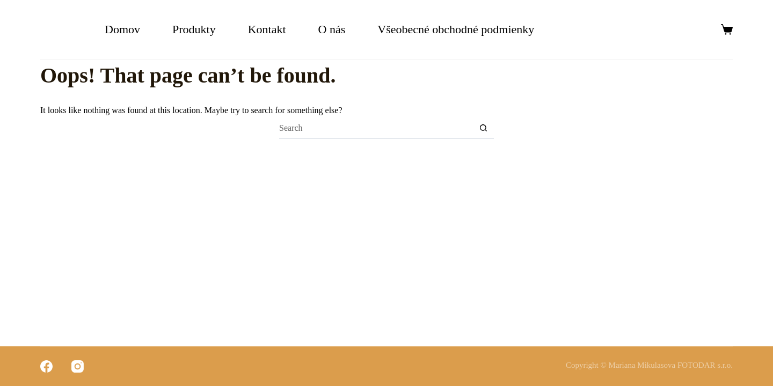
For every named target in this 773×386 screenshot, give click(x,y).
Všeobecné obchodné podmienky (457, 29)
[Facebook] (46, 366)
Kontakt (267, 29)
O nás (332, 29)
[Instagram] (77, 366)
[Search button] (483, 128)
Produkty (194, 29)
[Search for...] (375, 128)
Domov (122, 29)
